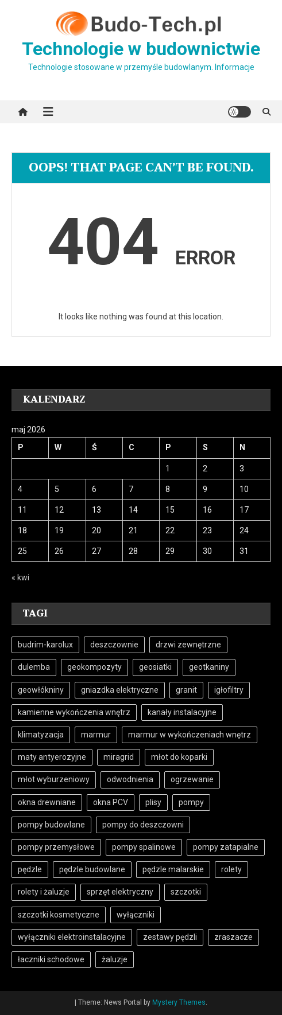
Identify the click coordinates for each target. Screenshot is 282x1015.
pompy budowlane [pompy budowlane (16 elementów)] (51, 824)
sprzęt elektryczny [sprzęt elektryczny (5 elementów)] (120, 891)
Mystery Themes (179, 1002)
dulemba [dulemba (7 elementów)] (34, 667)
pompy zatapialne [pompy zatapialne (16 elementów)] (225, 847)
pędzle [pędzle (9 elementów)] (30, 869)
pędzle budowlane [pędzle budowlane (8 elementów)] (92, 869)
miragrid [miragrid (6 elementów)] (118, 757)
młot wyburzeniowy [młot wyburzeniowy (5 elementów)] (54, 779)
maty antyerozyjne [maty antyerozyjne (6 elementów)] (52, 757)
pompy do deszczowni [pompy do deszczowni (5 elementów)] (143, 824)
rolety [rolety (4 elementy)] (231, 869)
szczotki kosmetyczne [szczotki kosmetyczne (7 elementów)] (58, 914)
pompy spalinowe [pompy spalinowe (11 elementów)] (144, 847)
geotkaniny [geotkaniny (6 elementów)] (209, 667)
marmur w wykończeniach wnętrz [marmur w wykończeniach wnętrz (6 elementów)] (189, 734)
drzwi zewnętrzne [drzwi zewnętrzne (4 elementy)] (188, 644)
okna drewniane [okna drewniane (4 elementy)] (47, 802)
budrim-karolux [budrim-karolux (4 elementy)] (45, 644)
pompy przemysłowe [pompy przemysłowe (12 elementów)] (56, 847)
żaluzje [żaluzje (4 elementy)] (115, 959)
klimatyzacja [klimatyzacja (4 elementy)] (41, 734)
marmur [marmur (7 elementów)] (96, 734)
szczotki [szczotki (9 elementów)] (186, 891)
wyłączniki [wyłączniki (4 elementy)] (135, 914)
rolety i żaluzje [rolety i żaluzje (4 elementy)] (43, 891)
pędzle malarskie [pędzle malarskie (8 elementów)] (173, 869)
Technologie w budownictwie (141, 49)
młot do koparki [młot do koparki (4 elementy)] (179, 757)
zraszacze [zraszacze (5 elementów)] (233, 937)
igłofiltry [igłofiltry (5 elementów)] (229, 689)
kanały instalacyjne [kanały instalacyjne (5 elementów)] (182, 712)
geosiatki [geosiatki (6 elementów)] (155, 667)
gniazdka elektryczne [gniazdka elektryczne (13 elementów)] (120, 689)
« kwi (20, 577)
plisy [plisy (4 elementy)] (153, 802)
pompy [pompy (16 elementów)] (191, 802)
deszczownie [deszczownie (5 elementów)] (114, 644)
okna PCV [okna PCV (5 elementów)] (110, 802)
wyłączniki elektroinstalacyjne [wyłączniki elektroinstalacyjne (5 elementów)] (72, 937)
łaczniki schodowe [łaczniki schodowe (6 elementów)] (51, 959)
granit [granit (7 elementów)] (186, 689)
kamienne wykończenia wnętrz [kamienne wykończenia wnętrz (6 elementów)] (74, 712)
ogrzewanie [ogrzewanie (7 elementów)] (192, 779)
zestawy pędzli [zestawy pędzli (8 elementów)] (170, 937)
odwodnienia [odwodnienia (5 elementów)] (130, 779)
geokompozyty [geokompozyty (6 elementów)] (94, 667)
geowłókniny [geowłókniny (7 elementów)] (41, 689)
